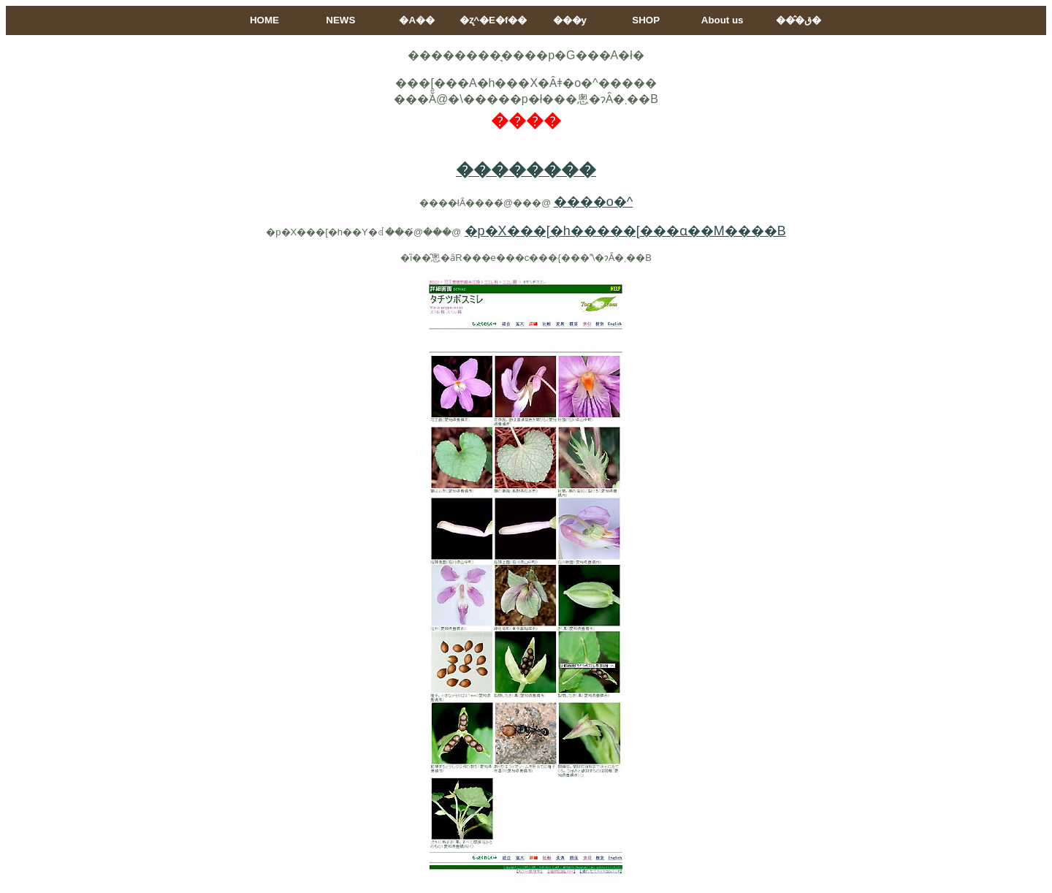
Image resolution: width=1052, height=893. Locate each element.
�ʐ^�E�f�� (493, 20)
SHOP (646, 20)
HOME (264, 20)
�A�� (417, 20)
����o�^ (593, 201)
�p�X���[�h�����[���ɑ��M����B (625, 231)
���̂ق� (798, 20)
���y (570, 20)
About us (722, 20)
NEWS (340, 20)
